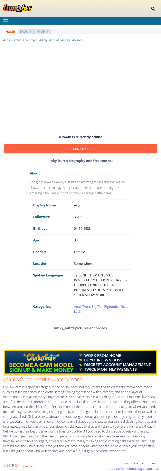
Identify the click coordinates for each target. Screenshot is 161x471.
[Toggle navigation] (153, 9)
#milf (17, 40)
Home (125, 463)
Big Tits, (98, 306)
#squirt (54, 40)
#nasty (65, 40)
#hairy (7, 40)
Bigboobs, (112, 306)
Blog (152, 463)
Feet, (124, 306)
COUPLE (42, 31)
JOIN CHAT (80, 149)
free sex (115, 468)
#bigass (77, 40)
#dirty (43, 40)
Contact (139, 463)
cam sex (151, 468)
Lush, (78, 311)
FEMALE (25, 31)
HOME (10, 31)
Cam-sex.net (24, 465)
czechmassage (133, 468)
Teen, (87, 306)
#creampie (30, 40)
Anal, (78, 306)
